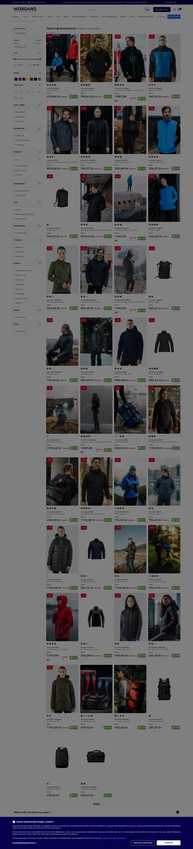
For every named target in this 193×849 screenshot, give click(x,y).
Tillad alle (168, 843)
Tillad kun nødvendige (143, 843)
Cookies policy (107, 838)
